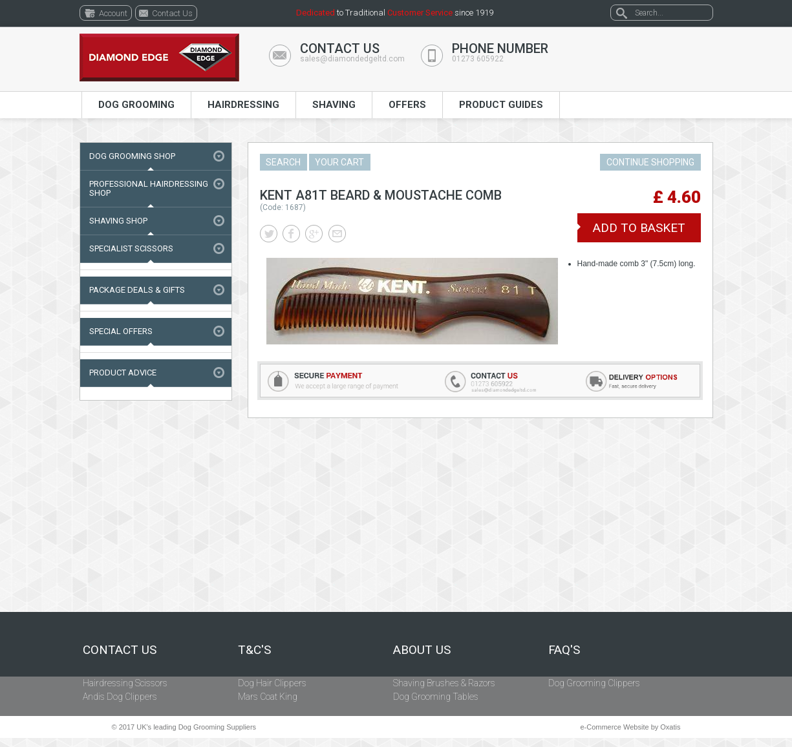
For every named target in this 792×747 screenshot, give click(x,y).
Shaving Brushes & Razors (444, 683)
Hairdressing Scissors (125, 683)
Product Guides (501, 104)
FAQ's (564, 650)
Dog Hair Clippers (272, 683)
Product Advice (122, 372)
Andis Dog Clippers (120, 696)
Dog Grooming (136, 104)
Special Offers (121, 331)
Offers (407, 104)
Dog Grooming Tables (435, 696)
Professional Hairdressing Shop (148, 188)
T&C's (254, 650)
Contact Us (119, 650)
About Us (422, 650)
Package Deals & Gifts (137, 290)
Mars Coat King (267, 696)
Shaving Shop (118, 221)
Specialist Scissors (131, 248)
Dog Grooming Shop (132, 156)
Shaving (334, 104)
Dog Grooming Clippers (594, 683)
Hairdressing (243, 104)
